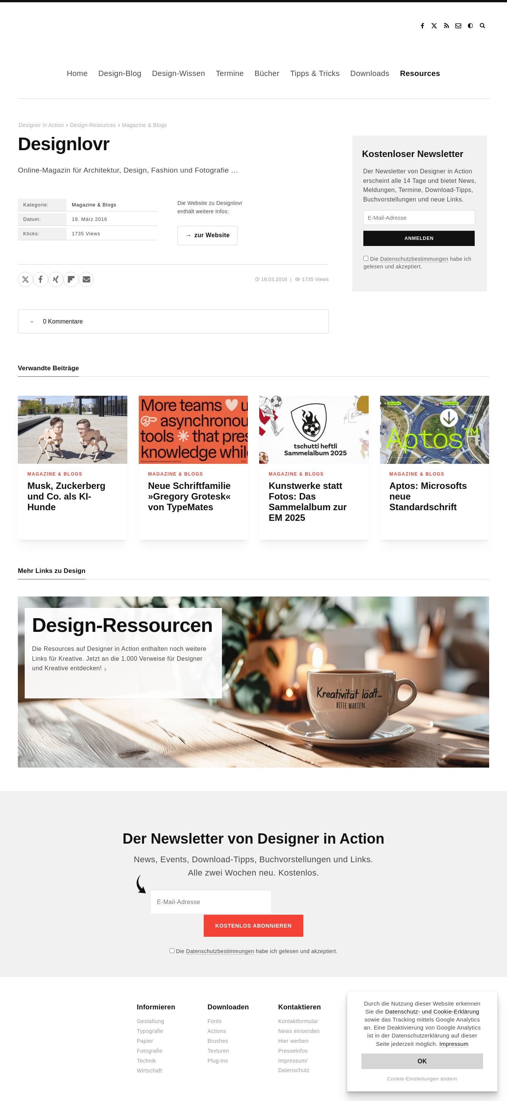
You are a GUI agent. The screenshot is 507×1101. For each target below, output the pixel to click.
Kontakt (459, 26)
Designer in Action (57, 26)
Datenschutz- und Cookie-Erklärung (432, 1011)
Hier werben (293, 1041)
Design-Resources (93, 125)
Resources (420, 73)
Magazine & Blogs (144, 125)
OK (422, 1061)
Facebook (422, 26)
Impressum (454, 1044)
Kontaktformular (298, 1021)
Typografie (150, 1031)
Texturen (218, 1050)
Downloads (370, 73)
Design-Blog (119, 73)
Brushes (218, 1041)
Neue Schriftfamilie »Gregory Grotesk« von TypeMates (189, 496)
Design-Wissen (178, 73)
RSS (446, 26)
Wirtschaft (149, 1070)
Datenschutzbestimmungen (414, 259)
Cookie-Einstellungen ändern (422, 1079)
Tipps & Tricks (314, 73)
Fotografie (149, 1050)
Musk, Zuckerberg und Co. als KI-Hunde (66, 496)
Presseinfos (293, 1050)
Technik (146, 1060)
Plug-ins (218, 1060)
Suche (483, 26)
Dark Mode (471, 26)
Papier (145, 1041)
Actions (217, 1031)
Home (77, 73)
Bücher (267, 73)
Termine (230, 73)
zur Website (212, 235)
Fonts (215, 1021)
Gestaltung (150, 1021)
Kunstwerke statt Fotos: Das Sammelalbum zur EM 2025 (308, 502)
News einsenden (299, 1031)
